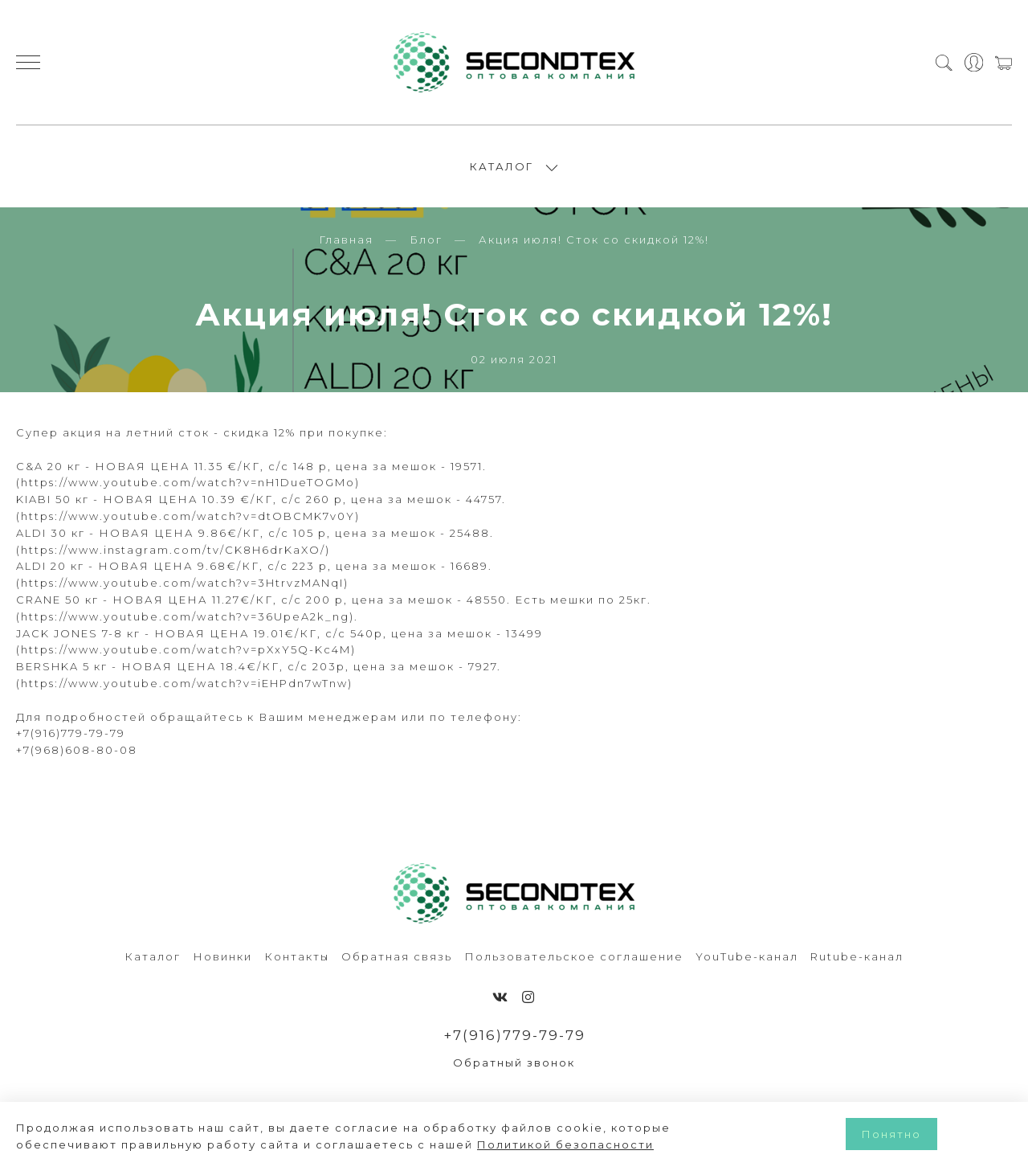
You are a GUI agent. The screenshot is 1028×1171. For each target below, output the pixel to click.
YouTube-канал (747, 956)
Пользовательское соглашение (573, 956)
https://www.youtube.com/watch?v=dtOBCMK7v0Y (188, 516)
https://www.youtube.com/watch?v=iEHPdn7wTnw (184, 683)
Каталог (152, 956)
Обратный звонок (514, 1062)
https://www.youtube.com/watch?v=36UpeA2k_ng (185, 616)
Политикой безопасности (565, 1144)
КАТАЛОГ (501, 166)
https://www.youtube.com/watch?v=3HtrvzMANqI (182, 582)
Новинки (222, 956)
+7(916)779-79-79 (514, 1035)
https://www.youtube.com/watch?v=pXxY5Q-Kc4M (186, 649)
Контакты (296, 956)
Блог (426, 239)
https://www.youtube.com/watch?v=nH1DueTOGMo (188, 482)
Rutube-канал (857, 956)
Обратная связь (396, 956)
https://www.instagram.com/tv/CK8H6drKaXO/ (173, 549)
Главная (346, 239)
